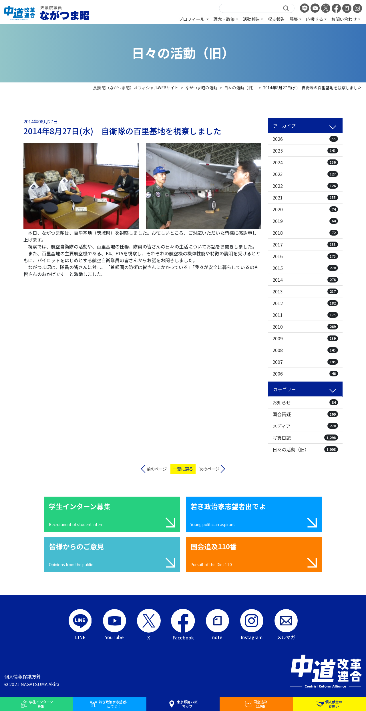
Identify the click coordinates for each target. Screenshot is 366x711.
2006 (305, 373)
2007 (305, 361)
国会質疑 (305, 414)
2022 (305, 185)
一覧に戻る (183, 469)
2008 (305, 350)
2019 (305, 221)
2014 (305, 279)
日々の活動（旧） (305, 449)
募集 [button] (293, 19)
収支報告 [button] (276, 19)
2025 (305, 150)
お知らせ (305, 402)
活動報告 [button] (251, 19)
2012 (305, 303)
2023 (305, 174)
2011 (305, 314)
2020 (305, 209)
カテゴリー (284, 389)
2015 (305, 267)
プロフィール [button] (192, 19)
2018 (305, 232)
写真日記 (305, 437)
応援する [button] (314, 19)
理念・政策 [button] (224, 19)
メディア (305, 425)
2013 (305, 291)
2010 (305, 326)
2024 (305, 162)
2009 (305, 338)
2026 (305, 138)
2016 (305, 256)
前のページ (157, 469)
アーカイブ (284, 125)
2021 (305, 197)
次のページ (209, 469)
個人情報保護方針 (22, 676)
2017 (305, 244)
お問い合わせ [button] (344, 19)
